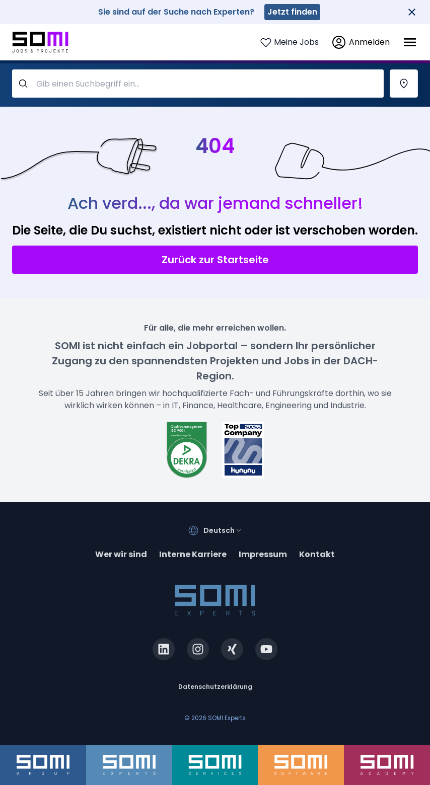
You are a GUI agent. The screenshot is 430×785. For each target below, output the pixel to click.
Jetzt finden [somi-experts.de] (292, 12)
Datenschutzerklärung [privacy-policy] (215, 686)
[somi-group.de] (43, 765)
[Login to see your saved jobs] (289, 42)
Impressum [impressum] (263, 554)
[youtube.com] (266, 649)
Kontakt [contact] (317, 554)
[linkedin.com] (164, 649)
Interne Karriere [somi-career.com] (193, 554)
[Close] (412, 12)
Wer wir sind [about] (121, 554)
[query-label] (198, 83)
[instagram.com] (198, 649)
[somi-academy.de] (387, 765)
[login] (360, 42)
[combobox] (223, 530)
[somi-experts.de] (129, 765)
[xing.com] (232, 649)
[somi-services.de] (215, 765)
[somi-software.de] (301, 765)
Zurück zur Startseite (215, 260)
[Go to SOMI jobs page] (40, 42)
